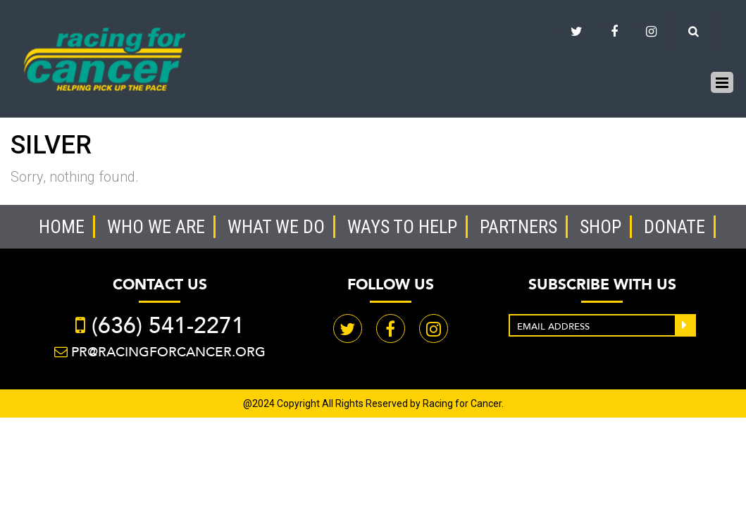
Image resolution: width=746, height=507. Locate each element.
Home (62, 226)
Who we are (156, 226)
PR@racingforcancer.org (168, 352)
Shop (600, 226)
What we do (276, 226)
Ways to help (402, 226)
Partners (518, 226)
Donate (674, 226)
